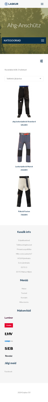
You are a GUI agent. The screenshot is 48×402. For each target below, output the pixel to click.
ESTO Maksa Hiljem (24, 272)
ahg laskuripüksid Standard (24, 121)
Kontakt (24, 297)
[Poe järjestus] (24, 78)
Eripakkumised (24, 240)
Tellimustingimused (24, 245)
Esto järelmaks (24, 263)
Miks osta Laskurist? (24, 254)
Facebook (8, 371)
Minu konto (24, 302)
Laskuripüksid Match (24, 166)
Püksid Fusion (24, 211)
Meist (24, 288)
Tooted (24, 293)
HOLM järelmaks (24, 258)
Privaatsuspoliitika (24, 249)
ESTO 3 (24, 267)
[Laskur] (11, 4)
